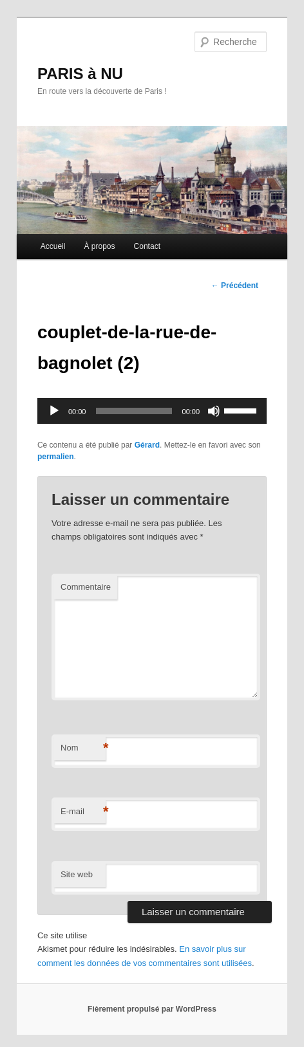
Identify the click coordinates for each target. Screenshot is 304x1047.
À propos (99, 246)
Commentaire (86, 587)
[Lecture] (54, 411)
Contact (147, 246)
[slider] (133, 411)
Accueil (53, 246)
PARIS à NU (80, 73)
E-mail (83, 812)
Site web (77, 874)
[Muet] (213, 411)
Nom (83, 748)
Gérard (147, 445)
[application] (152, 411)
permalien (55, 456)
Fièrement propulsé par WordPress (152, 1009)
